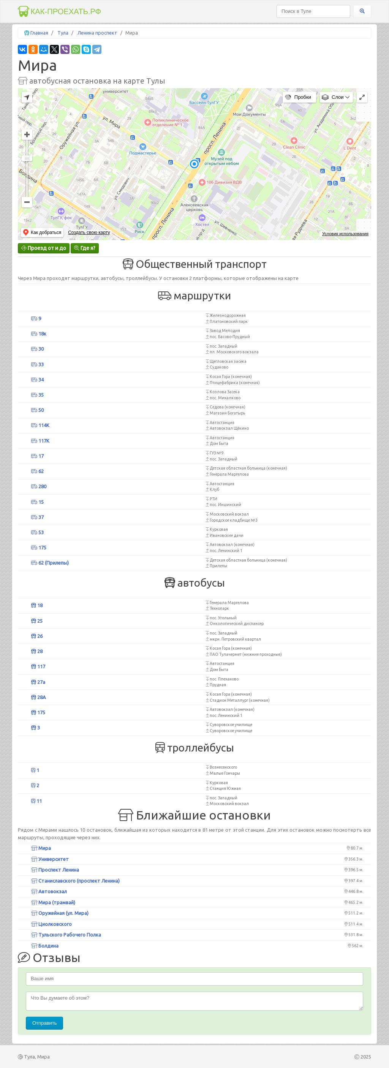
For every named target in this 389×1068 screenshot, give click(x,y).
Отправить (44, 1023)
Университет (50, 859)
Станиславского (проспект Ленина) (75, 880)
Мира (41, 848)
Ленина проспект (97, 32)
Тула (62, 32)
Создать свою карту (89, 232)
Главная (39, 32)
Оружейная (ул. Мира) (60, 913)
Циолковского (51, 924)
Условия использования (345, 233)
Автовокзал (49, 891)
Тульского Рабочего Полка (66, 934)
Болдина (45, 945)
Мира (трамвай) (53, 902)
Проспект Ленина (55, 869)
